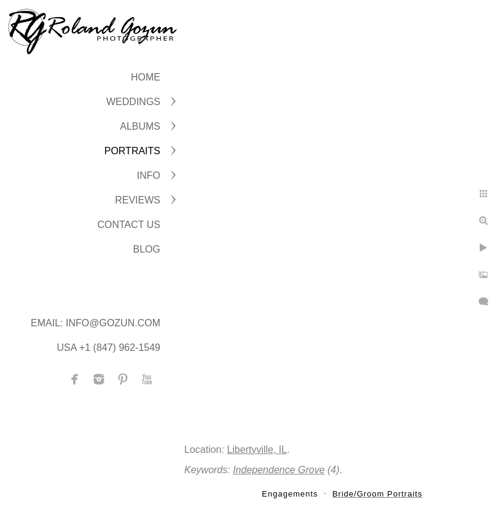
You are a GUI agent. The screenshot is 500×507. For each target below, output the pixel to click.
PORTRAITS (132, 151)
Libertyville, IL (257, 449)
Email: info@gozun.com (95, 323)
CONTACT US (128, 224)
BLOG (146, 249)
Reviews (137, 200)
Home (145, 77)
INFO (148, 175)
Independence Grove (278, 470)
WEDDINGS (133, 101)
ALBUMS (140, 126)
